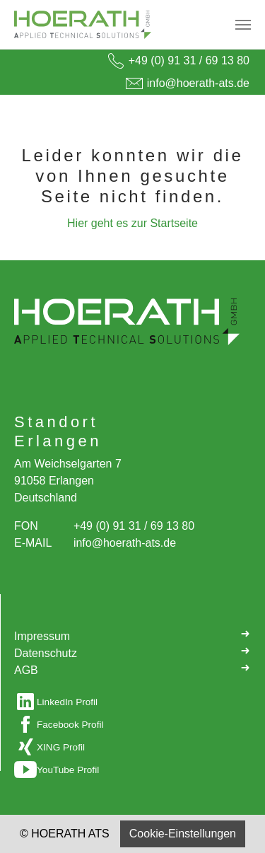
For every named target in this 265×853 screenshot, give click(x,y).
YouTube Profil (68, 770)
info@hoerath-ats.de (198, 83)
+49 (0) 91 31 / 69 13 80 (189, 60)
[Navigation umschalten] (243, 25)
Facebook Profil (70, 724)
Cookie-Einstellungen (182, 834)
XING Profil (61, 747)
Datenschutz (132, 652)
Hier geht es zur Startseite (132, 223)
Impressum (132, 635)
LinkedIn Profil (67, 702)
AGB (132, 669)
